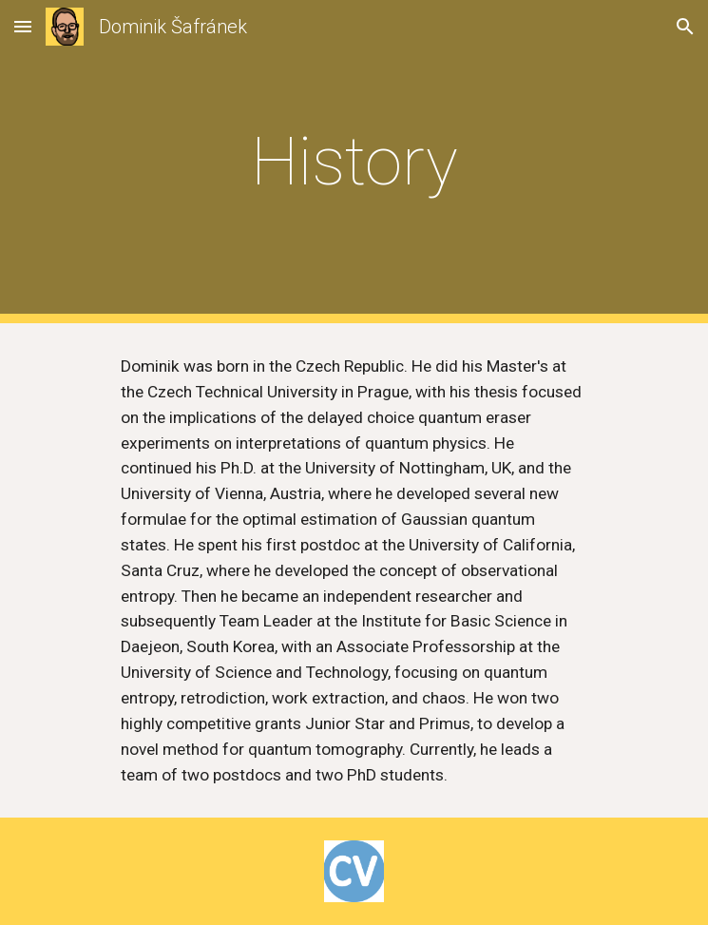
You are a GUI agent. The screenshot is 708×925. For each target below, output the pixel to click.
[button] (23, 26)
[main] (354, 161)
